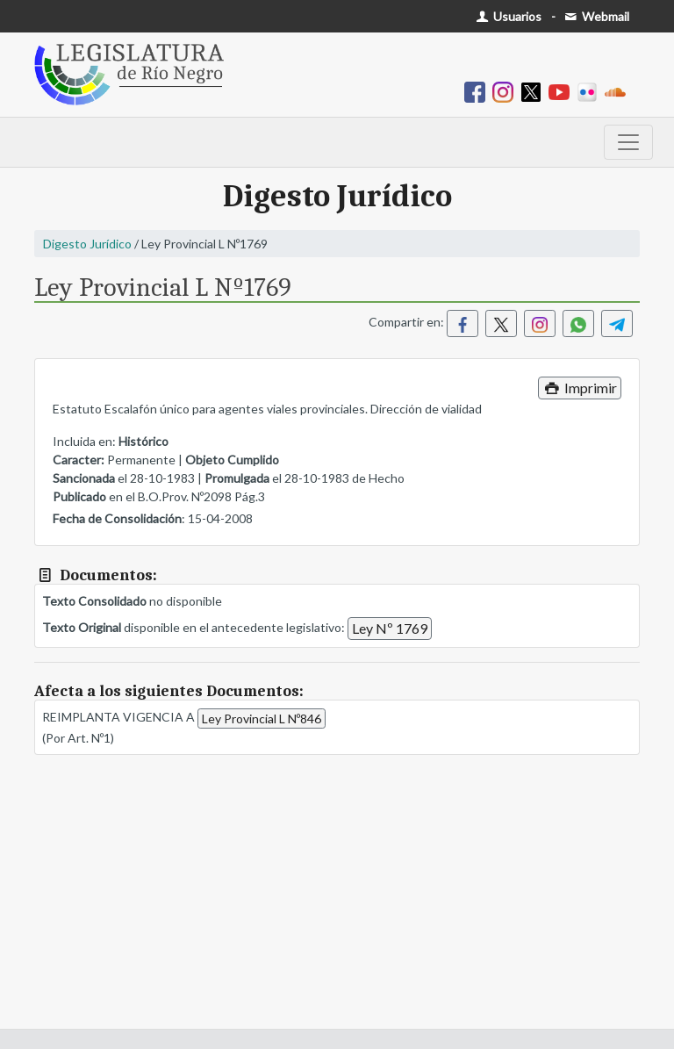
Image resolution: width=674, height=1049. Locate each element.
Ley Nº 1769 (389, 628)
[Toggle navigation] (628, 142)
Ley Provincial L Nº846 (261, 718)
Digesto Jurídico (87, 243)
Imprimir (579, 387)
